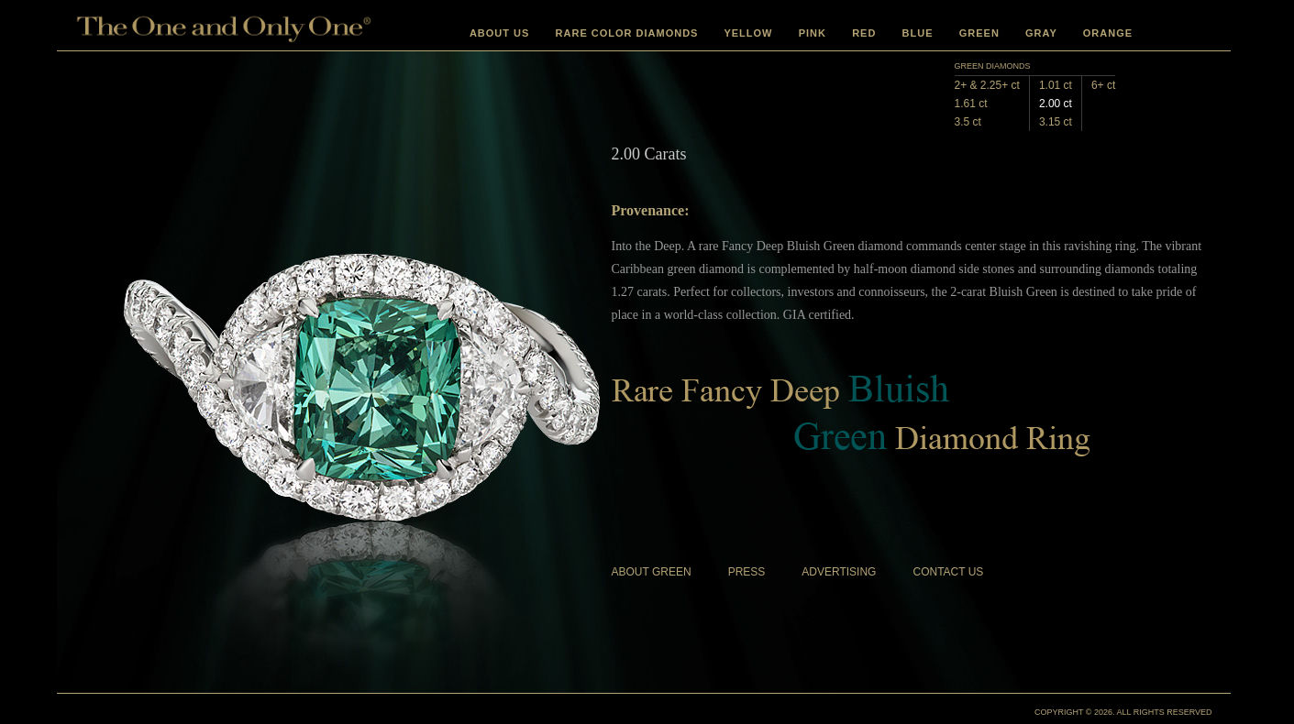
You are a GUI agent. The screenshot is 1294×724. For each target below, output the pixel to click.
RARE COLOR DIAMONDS (627, 32)
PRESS (747, 571)
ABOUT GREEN (651, 571)
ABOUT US (499, 32)
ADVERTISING (839, 571)
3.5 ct (968, 121)
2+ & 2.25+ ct (987, 85)
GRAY (1041, 32)
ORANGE (1108, 32)
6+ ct (1103, 85)
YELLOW (748, 32)
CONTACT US (947, 571)
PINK (812, 32)
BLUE (918, 32)
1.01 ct (1055, 85)
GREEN (979, 32)
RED (864, 32)
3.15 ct (1055, 121)
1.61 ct (971, 103)
